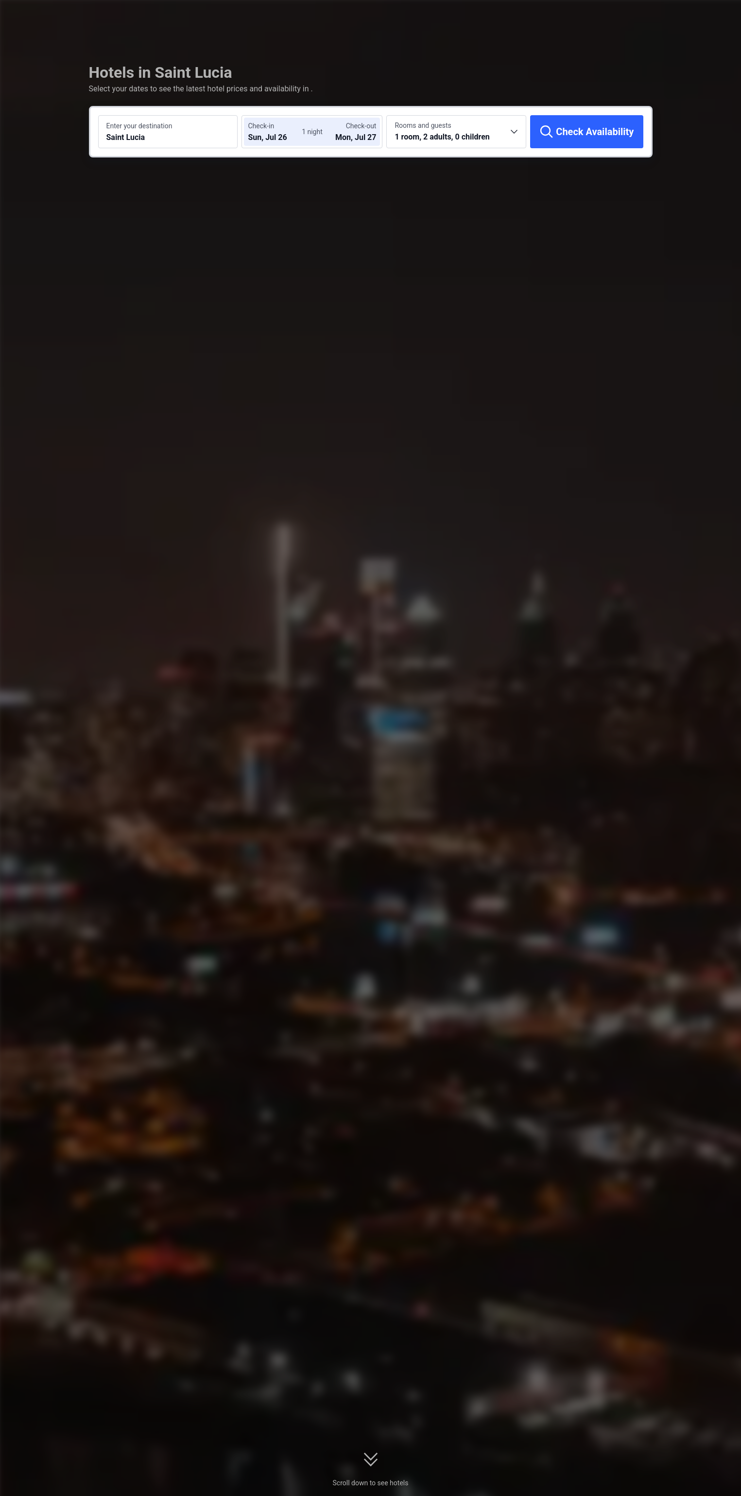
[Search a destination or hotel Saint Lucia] (168, 131)
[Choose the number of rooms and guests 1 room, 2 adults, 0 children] (456, 132)
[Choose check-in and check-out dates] (277, 132)
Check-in (261, 126)
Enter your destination (139, 126)
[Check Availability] (586, 131)
